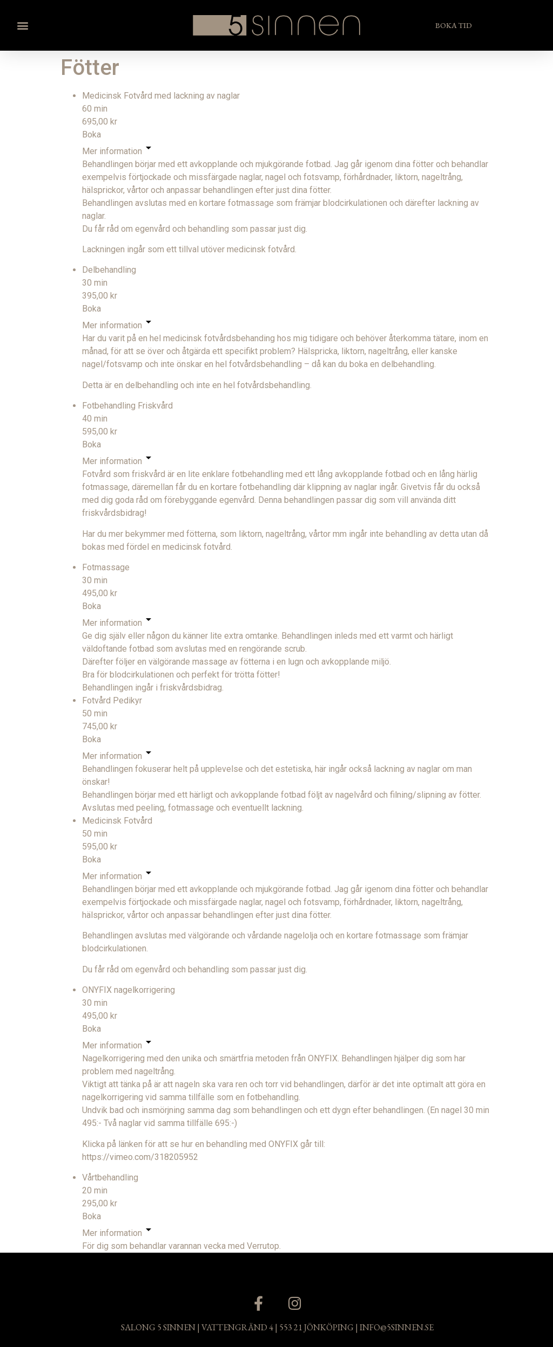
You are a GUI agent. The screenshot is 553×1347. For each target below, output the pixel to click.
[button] (22, 25)
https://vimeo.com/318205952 (140, 1157)
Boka (91, 134)
